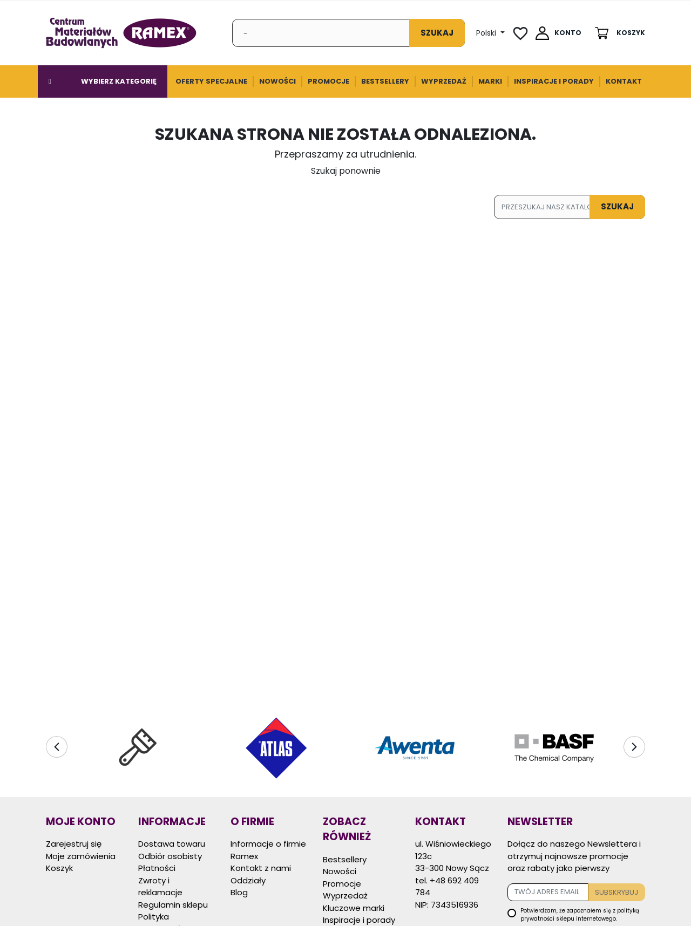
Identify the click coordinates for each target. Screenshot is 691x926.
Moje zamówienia (81, 856)
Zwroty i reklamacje (160, 886)
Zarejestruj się (73, 843)
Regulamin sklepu (173, 904)
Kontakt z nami (261, 868)
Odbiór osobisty (170, 856)
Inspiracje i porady (359, 919)
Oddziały (248, 880)
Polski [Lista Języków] (487, 33)
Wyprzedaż (345, 895)
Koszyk (59, 868)
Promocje (342, 883)
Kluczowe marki (353, 908)
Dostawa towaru (171, 843)
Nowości (339, 871)
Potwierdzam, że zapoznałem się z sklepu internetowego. (579, 915)
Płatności (156, 868)
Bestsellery (345, 859)
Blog (239, 892)
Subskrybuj (616, 892)
